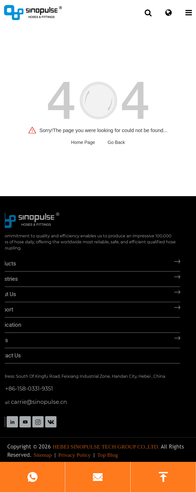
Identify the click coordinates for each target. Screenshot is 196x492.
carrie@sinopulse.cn (31, 402)
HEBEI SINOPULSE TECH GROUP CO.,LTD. (106, 448)
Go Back (116, 142)
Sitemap (42, 457)
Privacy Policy (74, 457)
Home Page (83, 142)
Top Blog (107, 457)
